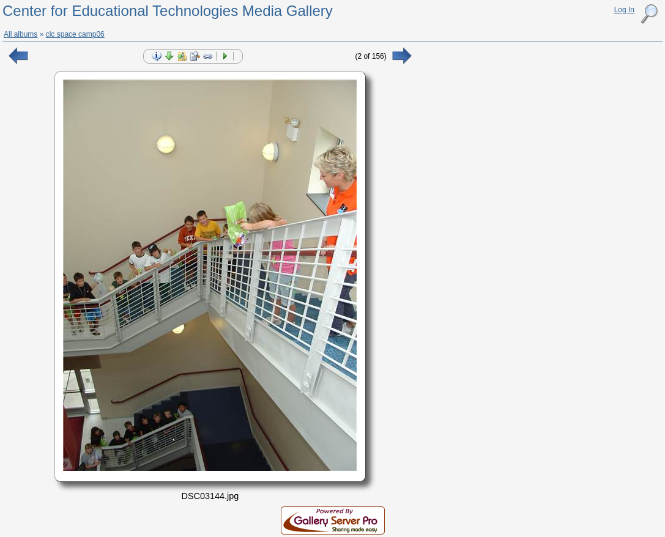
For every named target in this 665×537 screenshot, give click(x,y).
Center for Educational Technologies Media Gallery (167, 10)
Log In (624, 10)
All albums (20, 34)
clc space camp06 (75, 34)
